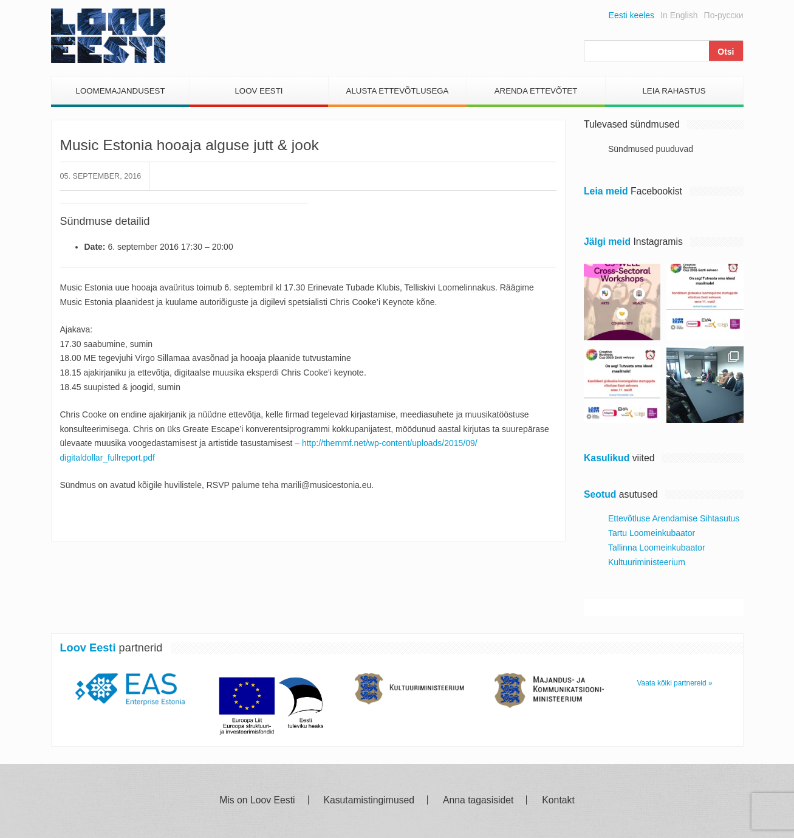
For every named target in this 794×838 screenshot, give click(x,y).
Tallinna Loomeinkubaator (656, 547)
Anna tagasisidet (478, 800)
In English (678, 15)
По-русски (724, 15)
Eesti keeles (631, 15)
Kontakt (558, 800)
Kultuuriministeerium (646, 562)
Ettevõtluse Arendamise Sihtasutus (673, 518)
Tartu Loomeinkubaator (651, 533)
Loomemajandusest (120, 90)
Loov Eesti (258, 90)
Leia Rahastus (673, 90)
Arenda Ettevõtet (536, 90)
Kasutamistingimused (368, 800)
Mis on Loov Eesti (257, 800)
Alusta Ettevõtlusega (397, 90)
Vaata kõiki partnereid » (675, 683)
